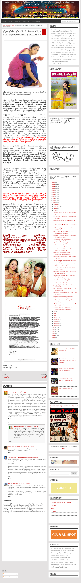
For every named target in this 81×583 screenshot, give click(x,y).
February (56, 206)
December (56, 325)
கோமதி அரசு (11, 483)
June (55, 313)
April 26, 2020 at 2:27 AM (27, 446)
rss (52, 517)
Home (4, 21)
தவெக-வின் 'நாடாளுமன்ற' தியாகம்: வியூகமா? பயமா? (64, 406)
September (57, 319)
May (55, 311)
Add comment (7, 500)
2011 (53, 184)
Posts (5, 574)
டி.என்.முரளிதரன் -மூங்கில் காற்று (17, 392)
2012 (53, 186)
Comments (26, 21)
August (56, 317)
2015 (53, 192)
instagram (53, 519)
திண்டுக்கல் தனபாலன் (14, 446)
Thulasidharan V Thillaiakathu (16, 457)
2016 (53, 194)
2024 (53, 333)
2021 (53, 327)
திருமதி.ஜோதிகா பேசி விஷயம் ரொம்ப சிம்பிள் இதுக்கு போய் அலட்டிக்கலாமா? (24, 33)
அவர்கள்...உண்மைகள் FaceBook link (61, 502)
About (10, 21)
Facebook (53, 505)
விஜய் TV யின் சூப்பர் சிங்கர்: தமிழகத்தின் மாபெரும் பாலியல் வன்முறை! (67, 360)
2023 (53, 331)
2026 (53, 337)
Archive (17, 21)
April (55, 210)
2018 (53, 198)
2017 (53, 196)
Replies (12, 422)
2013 (53, 188)
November (56, 323)
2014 (53, 190)
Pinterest (53, 511)
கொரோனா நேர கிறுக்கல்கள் (61, 282)
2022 (53, 329)
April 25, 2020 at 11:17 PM (31, 426)
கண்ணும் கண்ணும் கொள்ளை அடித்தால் (64, 246)
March (55, 208)
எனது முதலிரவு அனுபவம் (66, 388)
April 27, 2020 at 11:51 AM (23, 483)
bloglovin (53, 514)
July (55, 315)
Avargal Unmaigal (19, 426)
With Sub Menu (36, 21)
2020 (53, 202)
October (56, 321)
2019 (53, 200)
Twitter (53, 508)
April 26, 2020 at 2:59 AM (31, 457)
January (56, 204)
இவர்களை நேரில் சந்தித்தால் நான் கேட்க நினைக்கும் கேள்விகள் (66, 370)
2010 (53, 182)
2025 (53, 335)
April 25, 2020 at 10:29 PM (34, 392)
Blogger (63, 448)
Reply (9, 418)
